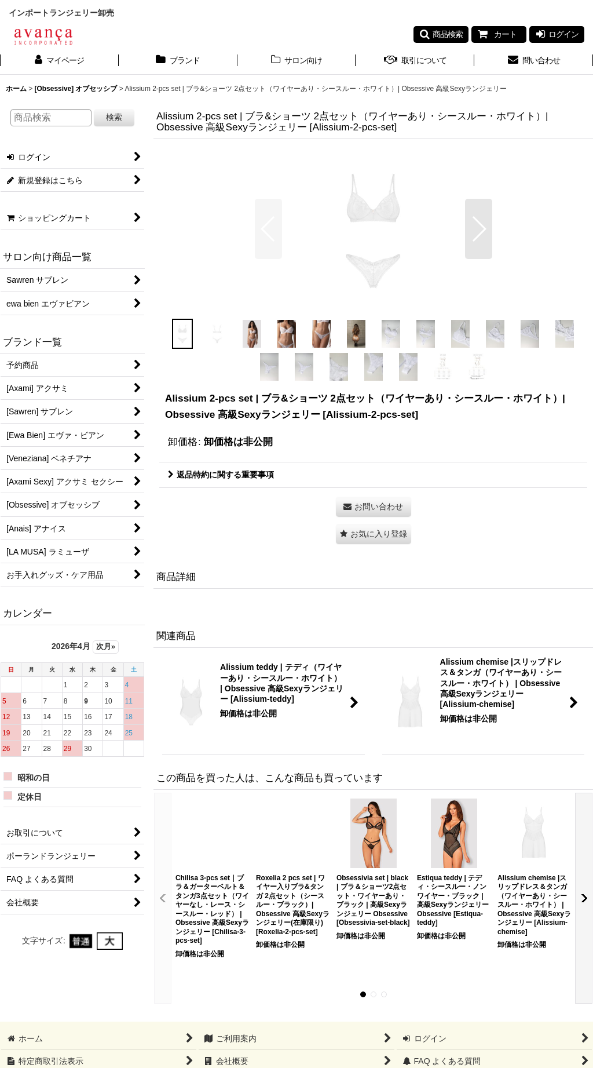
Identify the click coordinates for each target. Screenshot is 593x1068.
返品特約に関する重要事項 (221, 474)
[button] (440, 34)
